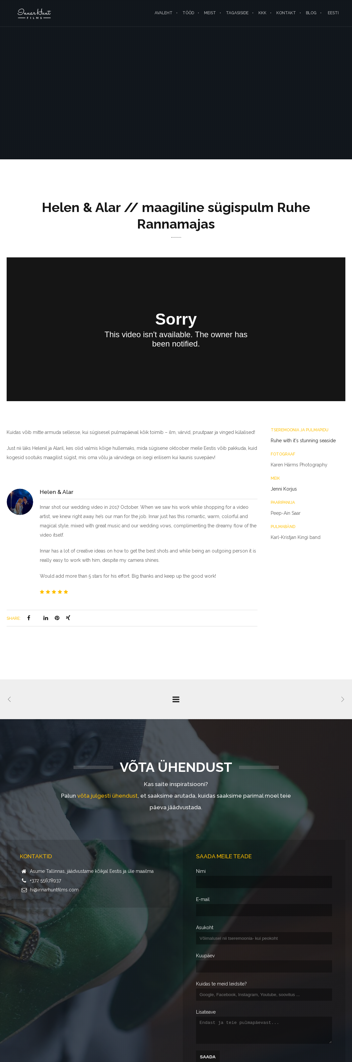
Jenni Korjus (284, 489)
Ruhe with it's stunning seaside (303, 440)
